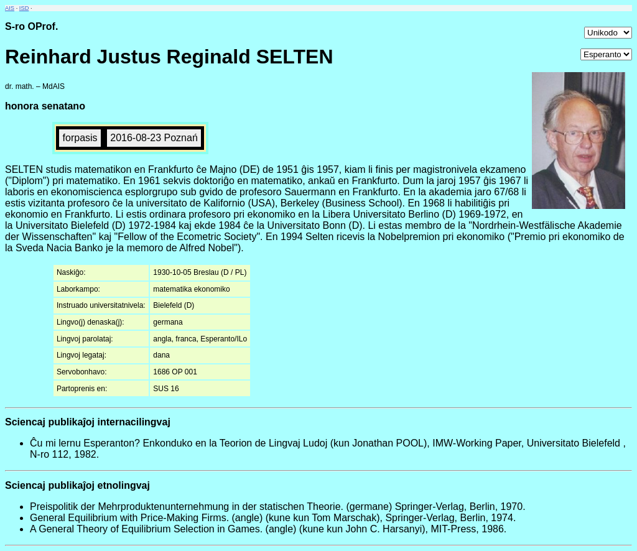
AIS (9, 8)
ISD (24, 8)
